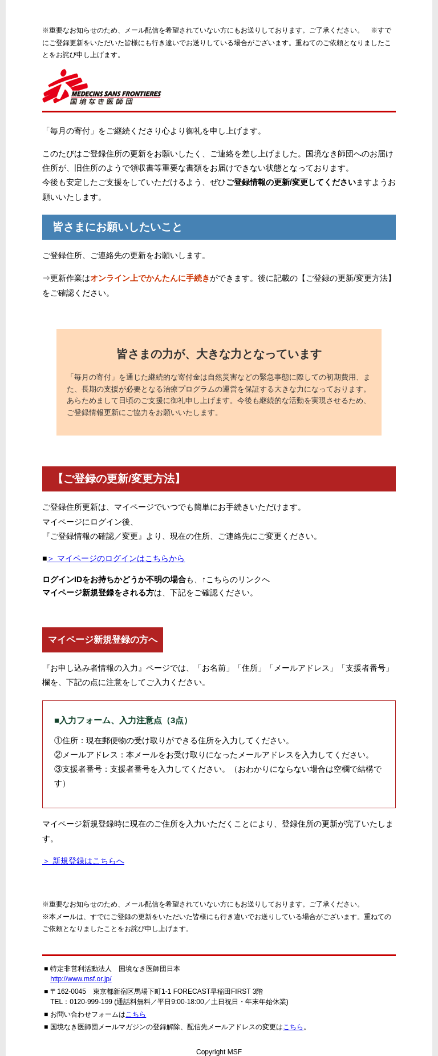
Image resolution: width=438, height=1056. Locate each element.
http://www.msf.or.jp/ (80, 979)
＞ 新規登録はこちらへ (83, 860)
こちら (135, 1014)
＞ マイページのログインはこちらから (116, 558)
